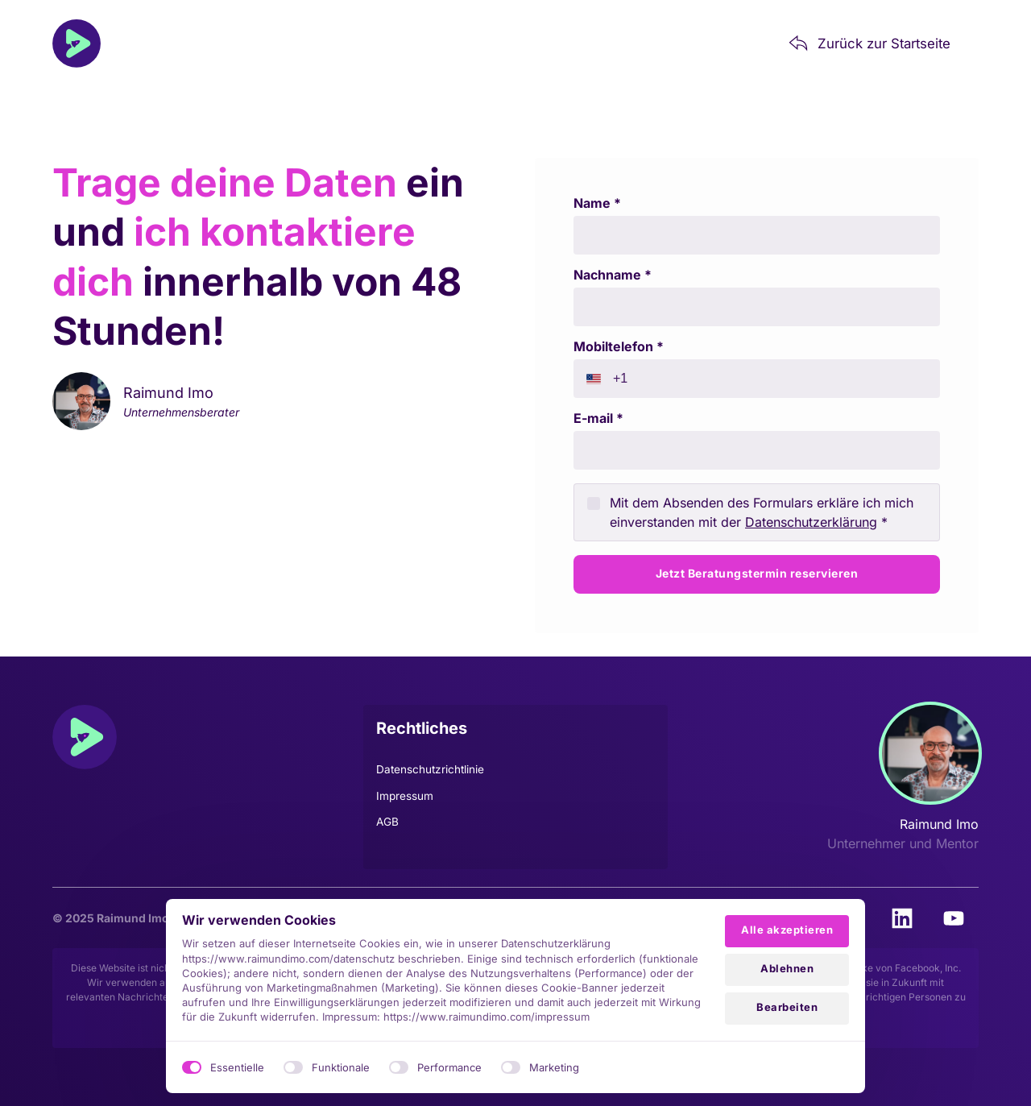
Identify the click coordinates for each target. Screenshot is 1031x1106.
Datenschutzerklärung (811, 522)
